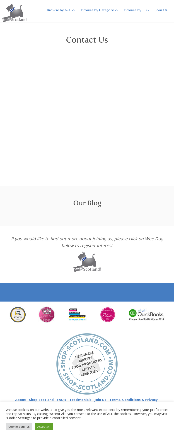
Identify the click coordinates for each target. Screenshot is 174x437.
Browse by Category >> (99, 10)
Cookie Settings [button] (19, 427)
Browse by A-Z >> (61, 10)
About (20, 399)
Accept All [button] (43, 427)
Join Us (161, 10)
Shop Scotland (41, 399)
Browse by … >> (136, 10)
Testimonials (80, 399)
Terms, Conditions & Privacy (133, 399)
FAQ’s (61, 399)
